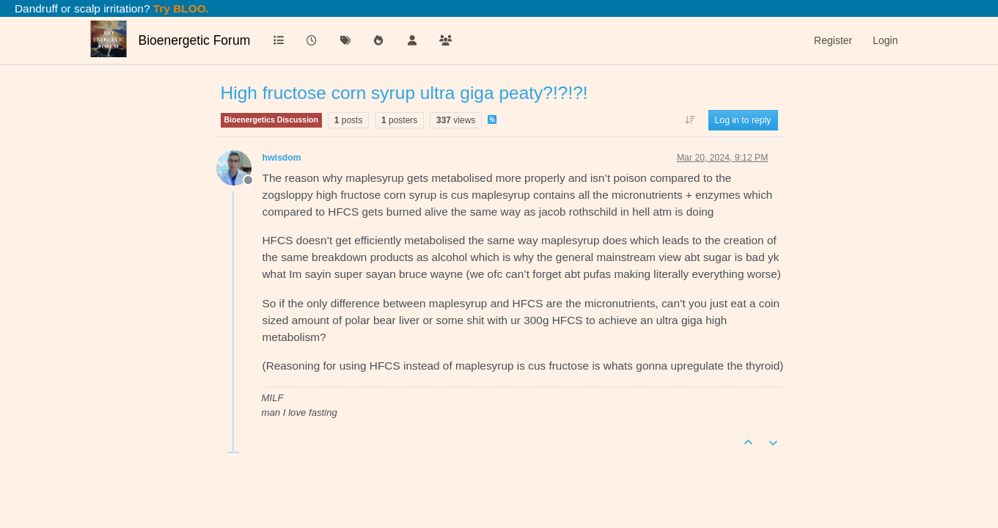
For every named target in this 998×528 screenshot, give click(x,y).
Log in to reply (743, 120)
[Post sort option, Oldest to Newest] (690, 120)
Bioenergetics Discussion (271, 119)
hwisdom (282, 158)
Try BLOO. (179, 8)
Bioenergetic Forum (195, 40)
